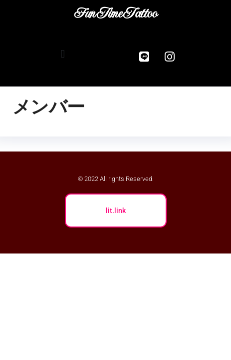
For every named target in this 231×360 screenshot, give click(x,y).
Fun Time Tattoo (115, 13)
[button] (62, 54)
